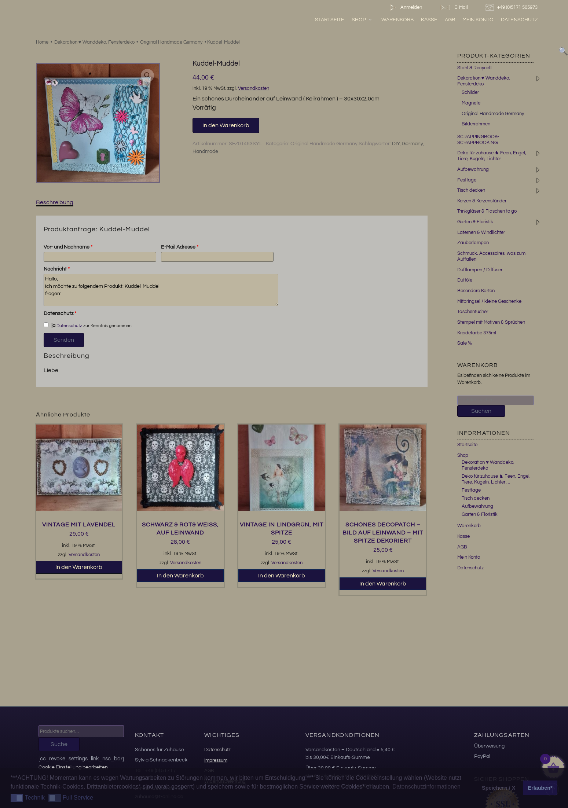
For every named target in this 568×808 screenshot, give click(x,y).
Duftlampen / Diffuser (479, 269)
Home (42, 42)
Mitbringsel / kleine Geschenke (489, 301)
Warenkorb (397, 19)
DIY (396, 143)
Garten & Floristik (475, 221)
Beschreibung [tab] (54, 202)
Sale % (464, 343)
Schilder (470, 92)
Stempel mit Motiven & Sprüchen (491, 322)
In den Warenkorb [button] (78, 567)
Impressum (215, 760)
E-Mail (453, 7)
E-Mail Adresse (179, 247)
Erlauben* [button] (540, 788)
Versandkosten (253, 88)
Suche (59, 744)
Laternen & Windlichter (481, 232)
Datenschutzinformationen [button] (426, 786)
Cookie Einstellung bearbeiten (73, 767)
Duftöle (464, 280)
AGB (450, 19)
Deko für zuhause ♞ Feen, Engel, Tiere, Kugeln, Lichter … (496, 479)
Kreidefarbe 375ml (476, 332)
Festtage (466, 180)
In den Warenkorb (225, 125)
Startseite (329, 19)
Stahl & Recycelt (474, 67)
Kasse (429, 19)
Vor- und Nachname (68, 247)
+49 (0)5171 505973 (512, 7)
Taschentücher (472, 311)
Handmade (205, 151)
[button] (147, 75)
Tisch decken (471, 190)
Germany (412, 143)
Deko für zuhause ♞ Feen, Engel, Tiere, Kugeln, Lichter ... (491, 155)
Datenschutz (519, 19)
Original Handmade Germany (171, 42)
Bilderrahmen (476, 123)
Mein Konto (478, 19)
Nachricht (57, 269)
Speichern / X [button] (498, 788)
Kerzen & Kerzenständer (481, 200)
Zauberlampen (473, 242)
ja (49, 325)
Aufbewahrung (473, 169)
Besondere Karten (476, 290)
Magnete (471, 103)
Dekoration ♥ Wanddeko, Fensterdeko (94, 42)
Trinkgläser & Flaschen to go (487, 211)
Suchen (481, 411)
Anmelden (404, 7)
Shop (362, 19)
